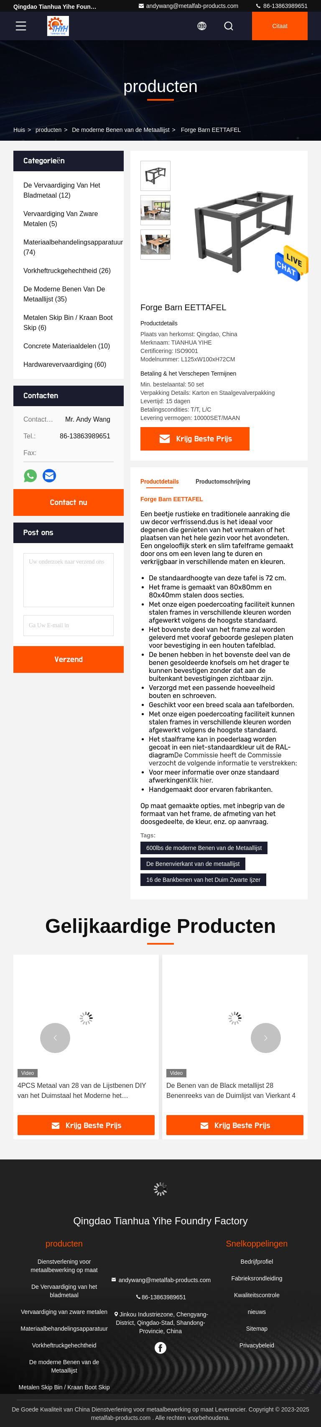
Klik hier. (200, 780)
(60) (64, 364)
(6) (67, 322)
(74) (73, 247)
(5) (60, 218)
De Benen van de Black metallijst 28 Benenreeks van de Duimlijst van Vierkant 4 (231, 1090)
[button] (55, 1038)
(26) (67, 270)
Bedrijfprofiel (257, 1261)
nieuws (257, 1312)
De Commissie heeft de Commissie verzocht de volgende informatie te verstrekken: (223, 759)
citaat (280, 26)
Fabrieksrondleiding (256, 1278)
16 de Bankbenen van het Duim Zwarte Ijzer (203, 879)
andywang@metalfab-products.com (188, 6)
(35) (64, 294)
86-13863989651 (281, 6)
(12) (61, 190)
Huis (19, 129)
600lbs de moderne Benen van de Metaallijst (204, 848)
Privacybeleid (256, 1345)
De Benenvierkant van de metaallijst (192, 863)
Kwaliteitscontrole (257, 1295)
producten (48, 129)
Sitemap (257, 1328)
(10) (66, 346)
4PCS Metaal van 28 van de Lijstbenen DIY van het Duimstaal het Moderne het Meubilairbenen (82, 1091)
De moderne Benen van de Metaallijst (120, 129)
